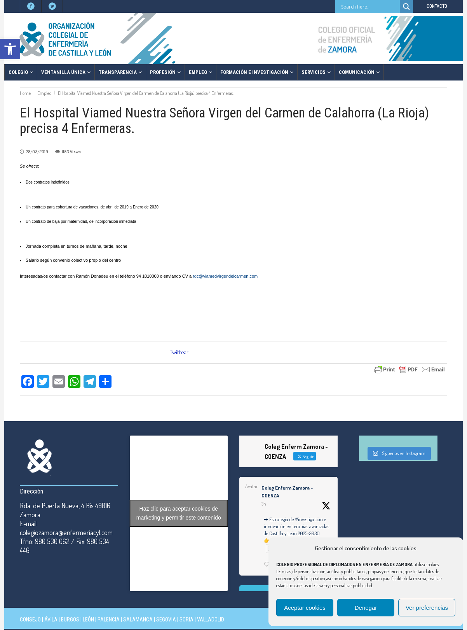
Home (25, 93)
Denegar (366, 607)
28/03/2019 (37, 151)
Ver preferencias (427, 607)
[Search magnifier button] (406, 6)
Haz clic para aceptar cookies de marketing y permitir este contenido (178, 513)
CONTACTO (437, 6)
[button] (10, 49)
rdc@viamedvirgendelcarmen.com (225, 276)
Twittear (179, 352)
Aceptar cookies (305, 607)
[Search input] (369, 6)
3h (263, 504)
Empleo (44, 93)
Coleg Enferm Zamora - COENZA (287, 492)
